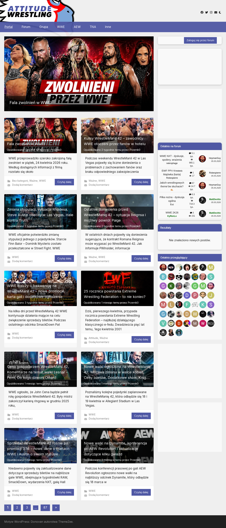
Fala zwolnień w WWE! (26, 144)
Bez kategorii (20, 180)
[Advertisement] (119, 10)
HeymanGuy (215, 158)
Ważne (33, 180)
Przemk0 (55, 149)
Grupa (43, 27)
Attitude (93, 338)
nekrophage (171, 163)
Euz (172, 204)
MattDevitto (215, 199)
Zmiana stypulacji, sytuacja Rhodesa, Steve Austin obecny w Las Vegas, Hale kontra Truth (40, 214)
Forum (26, 27)
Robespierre (172, 178)
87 (45, 507)
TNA (93, 27)
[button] (79, 73)
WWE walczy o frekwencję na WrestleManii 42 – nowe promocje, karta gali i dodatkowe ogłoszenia (36, 291)
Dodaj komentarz (22, 184)
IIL (172, 190)
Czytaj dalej (64, 182)
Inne (108, 27)
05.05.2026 (216, 161)
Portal (9, 27)
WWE (61, 27)
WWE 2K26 (172, 212)
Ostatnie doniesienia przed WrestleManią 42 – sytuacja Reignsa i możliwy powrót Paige (115, 214)
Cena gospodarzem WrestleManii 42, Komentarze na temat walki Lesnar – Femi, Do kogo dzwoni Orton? (38, 372)
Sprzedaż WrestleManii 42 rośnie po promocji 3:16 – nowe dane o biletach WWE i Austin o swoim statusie (38, 448)
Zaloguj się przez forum (200, 40)
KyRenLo (172, 216)
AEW (77, 27)
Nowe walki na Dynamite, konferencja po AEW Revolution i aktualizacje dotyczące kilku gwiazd (115, 448)
